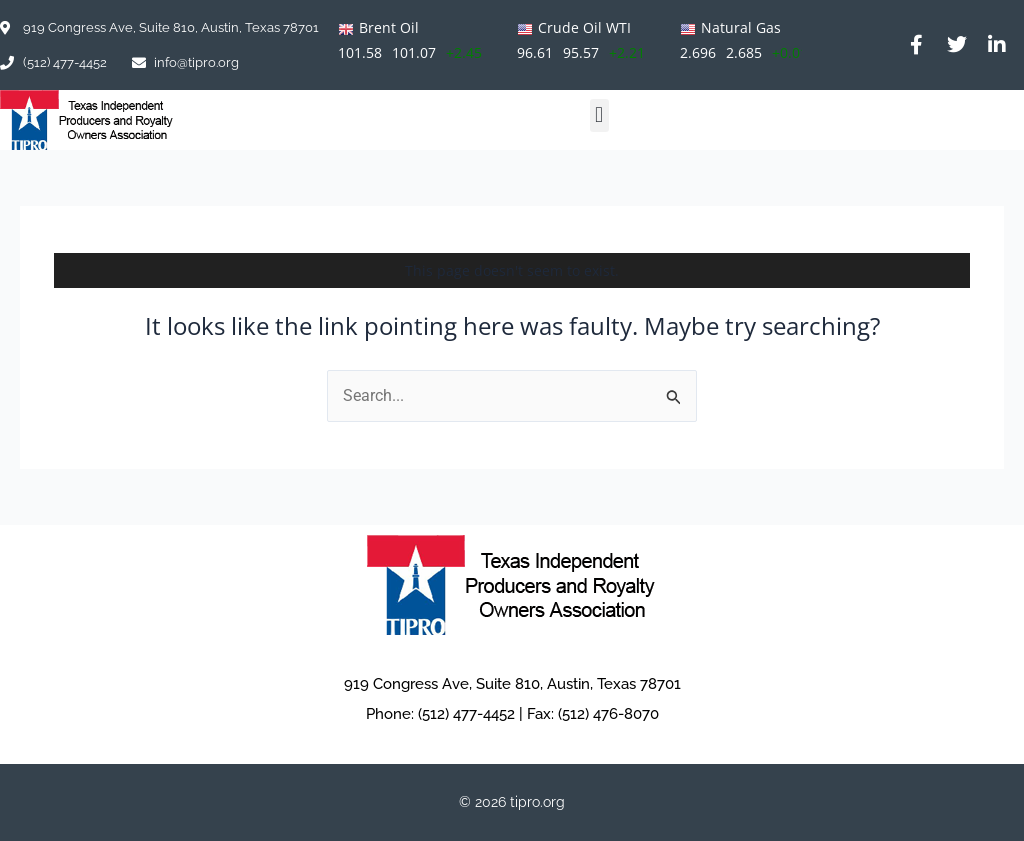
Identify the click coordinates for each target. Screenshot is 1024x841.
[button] (599, 115)
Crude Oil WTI (584, 27)
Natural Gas (741, 27)
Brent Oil (389, 27)
